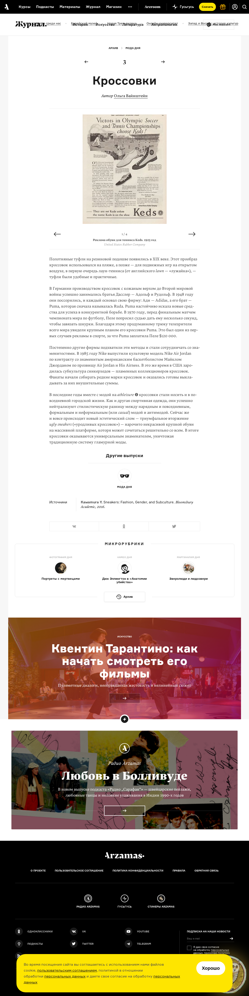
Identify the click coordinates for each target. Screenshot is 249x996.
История (80, 24)
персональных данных (65, 976)
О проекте (38, 870)
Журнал (93, 7)
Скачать (207, 6)
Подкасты (45, 7)
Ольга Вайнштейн (131, 95)
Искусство (105, 24)
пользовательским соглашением (67, 970)
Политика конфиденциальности (138, 870)
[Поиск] (244, 6)
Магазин (114, 7)
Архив (113, 48)
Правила (179, 870)
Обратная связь (206, 870)
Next (192, 234)
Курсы (24, 7)
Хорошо (211, 968)
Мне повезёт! (222, 24)
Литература (133, 24)
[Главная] (124, 855)
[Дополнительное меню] (130, 6)
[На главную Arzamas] (6, 7)
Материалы (70, 7)
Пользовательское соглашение (79, 870)
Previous (57, 234)
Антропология (164, 24)
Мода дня (133, 48)
